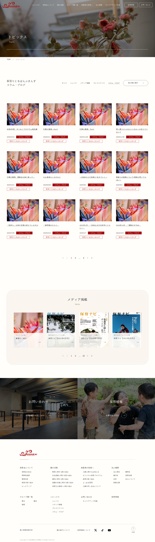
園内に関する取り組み (60, 479)
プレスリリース (99, 83)
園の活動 (54, 468)
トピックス (36, 5)
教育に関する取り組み (60, 472)
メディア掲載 (85, 83)
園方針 (115, 475)
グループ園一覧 (26, 497)
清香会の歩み (27, 472)
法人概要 (115, 468)
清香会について (26, 468)
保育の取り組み (27, 482)
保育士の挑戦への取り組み (62, 486)
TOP (9, 59)
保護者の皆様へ (87, 468)
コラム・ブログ (114, 83)
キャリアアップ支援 (90, 501)
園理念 (127, 472)
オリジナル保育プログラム (92, 475)
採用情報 (131, 5)
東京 (23, 501)
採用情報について (83, 530)
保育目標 (128, 475)
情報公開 (116, 482)
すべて (64, 83)
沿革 (115, 479)
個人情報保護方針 (26, 530)
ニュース (73, 83)
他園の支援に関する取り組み (63, 482)
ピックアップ (27, 486)
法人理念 (116, 472)
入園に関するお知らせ (91, 472)
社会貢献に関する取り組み (62, 475)
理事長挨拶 (26, 475)
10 (84, 356)
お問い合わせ (146, 5)
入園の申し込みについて (92, 486)
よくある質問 (88, 482)
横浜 (35, 501)
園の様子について (63, 530)
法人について (130, 479)
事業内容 (25, 479)
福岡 (23, 504)
